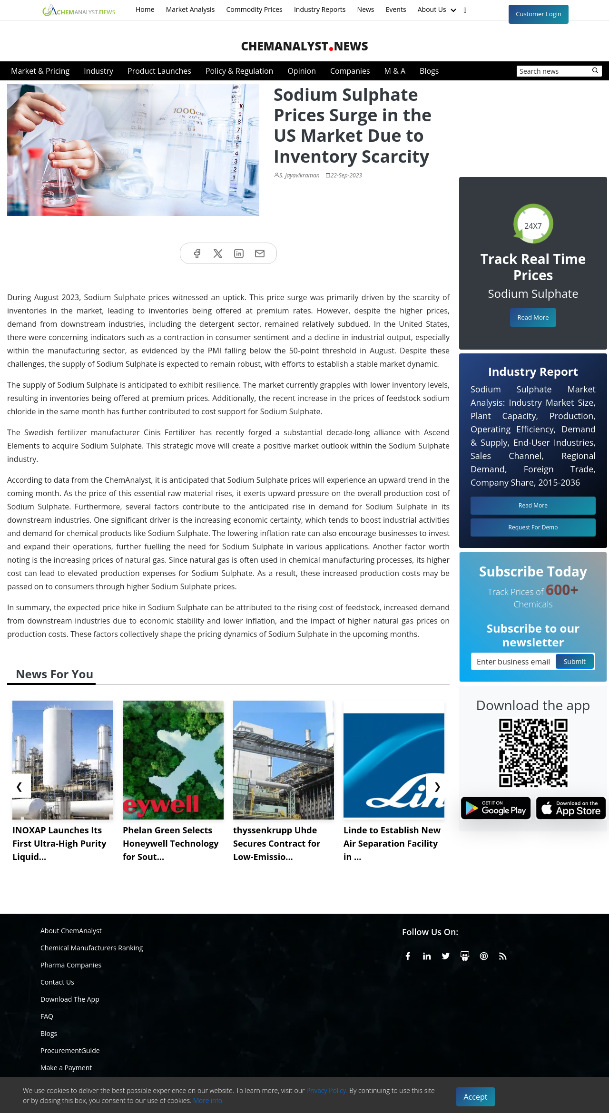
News (365, 9)
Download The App (69, 999)
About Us (438, 10)
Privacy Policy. (327, 1090)
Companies (350, 71)
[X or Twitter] (446, 954)
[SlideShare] (465, 954)
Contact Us (57, 981)
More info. (208, 1100)
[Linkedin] (427, 954)
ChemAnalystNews (304, 46)
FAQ (46, 1016)
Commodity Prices (254, 9)
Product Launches (159, 71)
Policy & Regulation (239, 71)
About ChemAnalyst (71, 930)
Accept (476, 1097)
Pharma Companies (70, 964)
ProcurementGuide (70, 1050)
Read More (533, 317)
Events (396, 9)
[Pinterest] (484, 954)
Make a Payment (66, 1067)
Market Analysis (190, 9)
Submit (575, 661)
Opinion (301, 71)
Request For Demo (533, 527)
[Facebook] (408, 954)
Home (145, 9)
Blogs (429, 71)
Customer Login (538, 14)
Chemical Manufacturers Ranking (91, 947)
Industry (98, 71)
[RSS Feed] (503, 954)
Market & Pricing (40, 71)
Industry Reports (320, 9)
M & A (394, 71)
